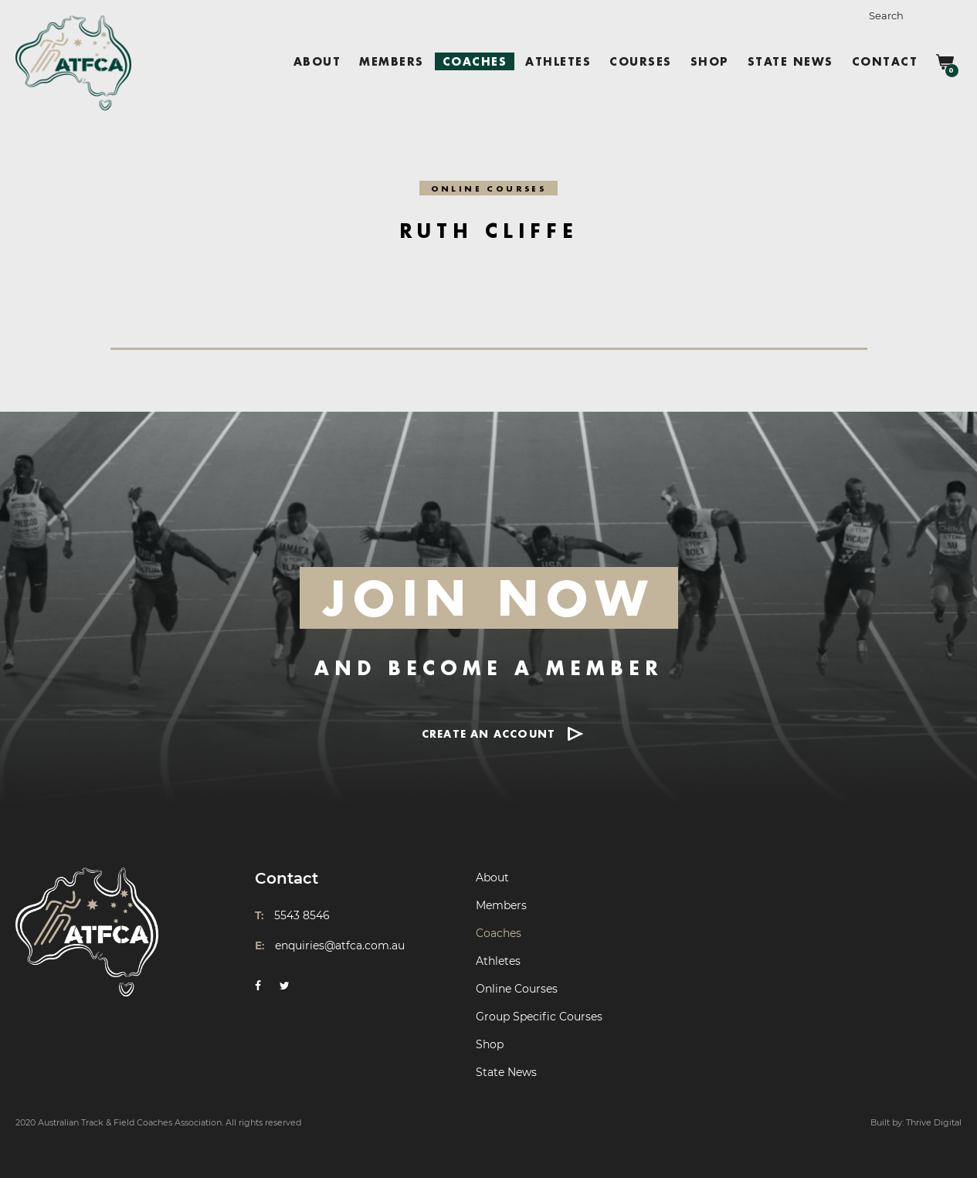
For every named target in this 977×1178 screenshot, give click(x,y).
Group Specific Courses (539, 1017)
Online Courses (517, 989)
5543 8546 (302, 915)
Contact (885, 61)
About (317, 61)
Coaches (475, 61)
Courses (640, 61)
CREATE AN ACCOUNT (488, 733)
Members (391, 61)
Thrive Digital (934, 1122)
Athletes (558, 61)
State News (790, 61)
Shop (709, 61)
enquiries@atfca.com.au (340, 945)
